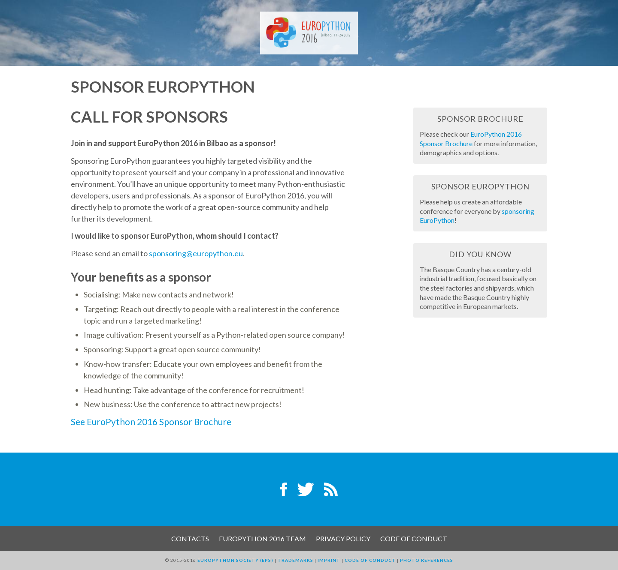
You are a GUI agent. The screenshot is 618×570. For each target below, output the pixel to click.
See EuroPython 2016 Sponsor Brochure (151, 422)
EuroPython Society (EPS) (235, 560)
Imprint (329, 560)
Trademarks (295, 560)
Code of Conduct (413, 538)
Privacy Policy (343, 538)
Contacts (190, 538)
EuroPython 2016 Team (262, 538)
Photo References (426, 560)
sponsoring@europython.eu (196, 253)
